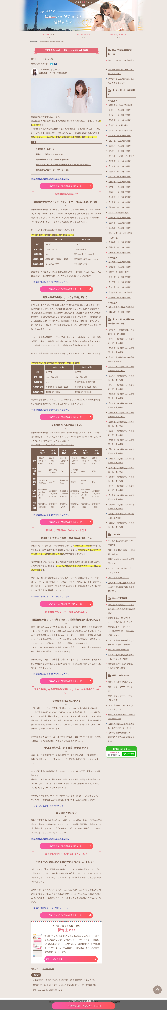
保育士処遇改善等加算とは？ (120, 682)
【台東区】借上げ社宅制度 (119, 151)
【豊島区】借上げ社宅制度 (119, 161)
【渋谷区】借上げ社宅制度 (119, 110)
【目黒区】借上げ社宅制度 (119, 146)
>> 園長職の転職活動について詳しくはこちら (50, 179)
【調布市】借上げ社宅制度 (119, 223)
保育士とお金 (48, 59)
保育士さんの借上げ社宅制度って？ (47, 990)
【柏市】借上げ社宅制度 (118, 272)
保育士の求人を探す (70, 959)
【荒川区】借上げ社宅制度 (119, 177)
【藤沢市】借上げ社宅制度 (119, 253)
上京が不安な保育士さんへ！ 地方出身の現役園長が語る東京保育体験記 (121, 587)
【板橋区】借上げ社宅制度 (119, 115)
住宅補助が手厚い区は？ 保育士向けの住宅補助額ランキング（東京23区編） (64, 985)
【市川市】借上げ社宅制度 (119, 287)
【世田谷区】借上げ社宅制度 (120, 105)
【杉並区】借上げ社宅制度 (119, 192)
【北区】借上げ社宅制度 (118, 213)
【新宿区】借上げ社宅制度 (119, 182)
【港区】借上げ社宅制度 (118, 125)
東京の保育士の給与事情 (118, 650)
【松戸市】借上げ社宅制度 (119, 282)
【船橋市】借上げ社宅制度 (119, 267)
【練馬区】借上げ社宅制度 (119, 218)
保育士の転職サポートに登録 (83, 1006)
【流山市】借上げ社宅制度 (119, 277)
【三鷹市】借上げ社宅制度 (119, 228)
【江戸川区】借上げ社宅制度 (120, 131)
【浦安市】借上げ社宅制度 (119, 298)
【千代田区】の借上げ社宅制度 (121, 156)
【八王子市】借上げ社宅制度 (120, 233)
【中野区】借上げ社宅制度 (119, 197)
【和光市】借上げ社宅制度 (119, 312)
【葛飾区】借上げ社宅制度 (119, 207)
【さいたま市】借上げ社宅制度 (121, 307)
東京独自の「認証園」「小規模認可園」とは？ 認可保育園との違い (121, 609)
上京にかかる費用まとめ (118, 578)
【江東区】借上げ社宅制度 (119, 136)
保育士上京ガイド (34, 41)
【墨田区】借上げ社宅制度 (119, 171)
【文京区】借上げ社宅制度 (119, 202)
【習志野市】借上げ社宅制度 (120, 292)
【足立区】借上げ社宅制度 (119, 120)
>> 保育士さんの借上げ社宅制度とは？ (47, 806)
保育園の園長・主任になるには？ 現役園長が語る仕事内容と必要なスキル (63, 980)
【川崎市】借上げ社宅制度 (119, 247)
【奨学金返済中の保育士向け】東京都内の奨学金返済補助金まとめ (121, 737)
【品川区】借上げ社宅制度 (119, 141)
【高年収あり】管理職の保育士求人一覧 (69, 186)
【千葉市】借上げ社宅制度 (119, 262)
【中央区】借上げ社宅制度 (119, 187)
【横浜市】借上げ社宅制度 (119, 242)
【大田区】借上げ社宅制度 (119, 166)
